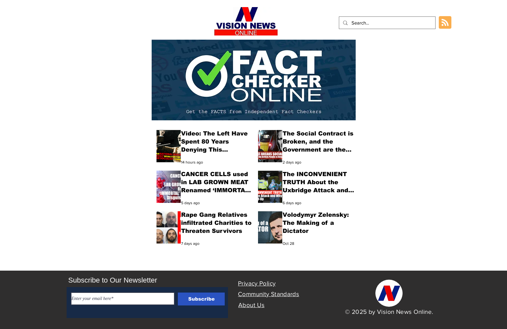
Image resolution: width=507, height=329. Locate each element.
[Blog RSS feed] (445, 22)
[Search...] (386, 23)
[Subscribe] (201, 299)
